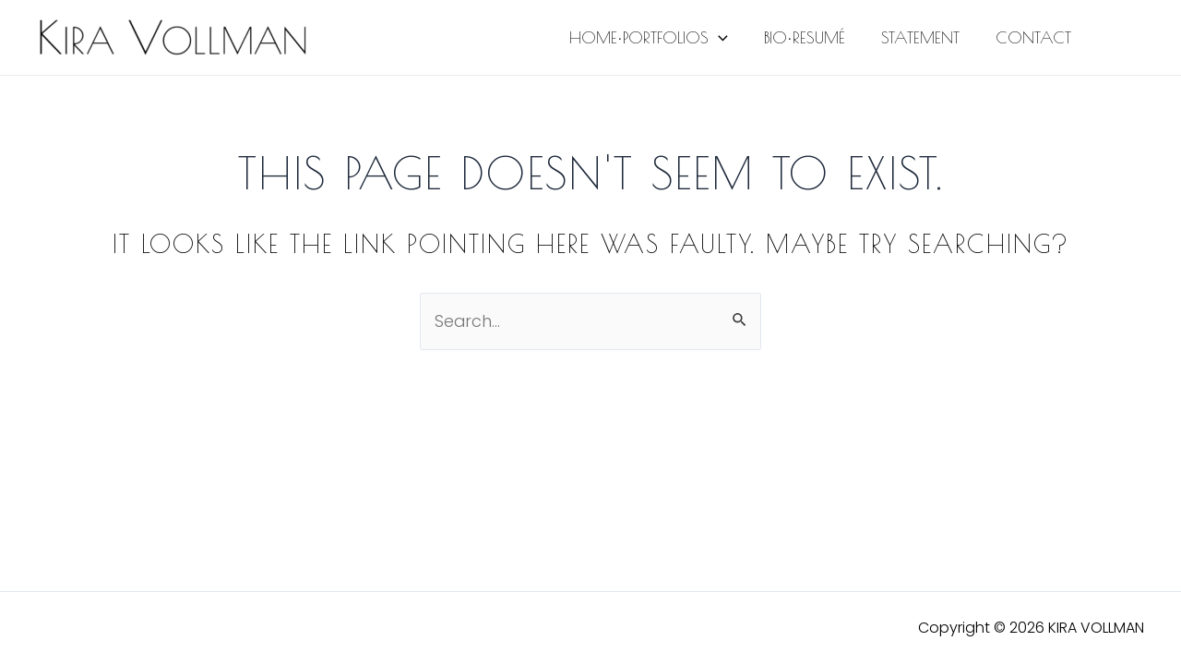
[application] (727, 38)
